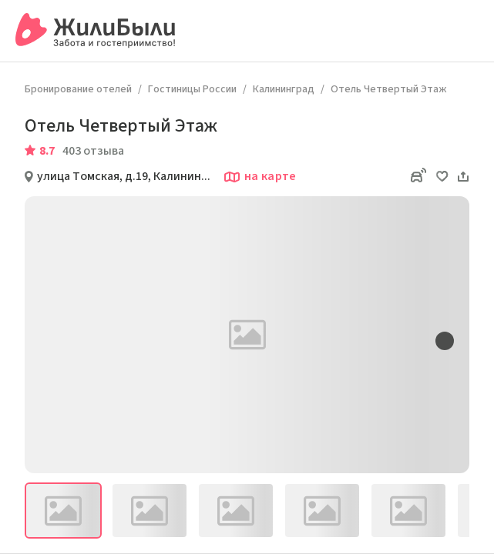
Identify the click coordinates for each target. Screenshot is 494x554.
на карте (260, 177)
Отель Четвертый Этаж (388, 89)
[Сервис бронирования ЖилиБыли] (95, 30)
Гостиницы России (192, 89)
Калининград (283, 89)
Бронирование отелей (78, 89)
